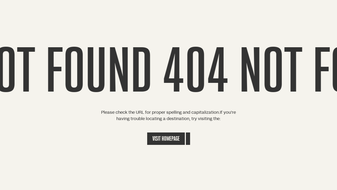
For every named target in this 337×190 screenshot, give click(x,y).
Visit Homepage (166, 138)
